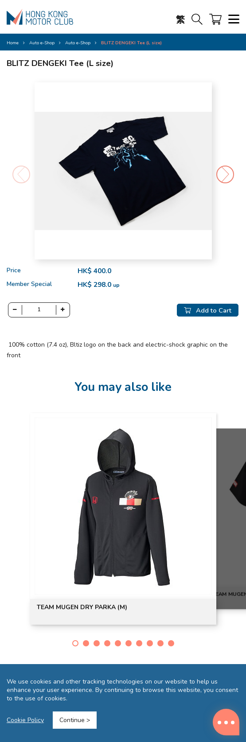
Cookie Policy (25, 720)
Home (13, 43)
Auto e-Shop (77, 43)
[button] (225, 174)
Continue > (74, 720)
